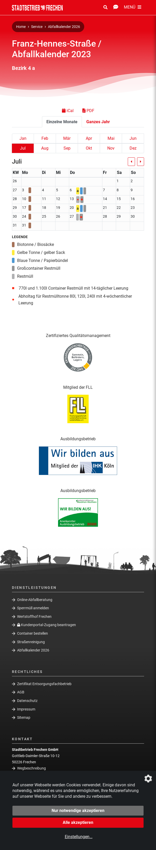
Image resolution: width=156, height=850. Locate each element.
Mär (66, 138)
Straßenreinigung (31, 642)
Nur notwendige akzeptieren (78, 810)
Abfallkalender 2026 (64, 27)
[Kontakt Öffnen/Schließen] (115, 7)
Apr (89, 138)
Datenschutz (27, 701)
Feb (44, 138)
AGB (20, 692)
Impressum (26, 709)
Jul (23, 148)
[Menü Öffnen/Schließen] (132, 7)
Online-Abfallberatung (34, 599)
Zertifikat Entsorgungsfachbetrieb (44, 684)
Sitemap (23, 717)
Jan (22, 138)
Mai (111, 138)
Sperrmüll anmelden (33, 608)
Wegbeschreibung (31, 768)
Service (36, 27)
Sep (66, 148)
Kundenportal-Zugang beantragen (46, 625)
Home (21, 27)
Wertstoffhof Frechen (34, 616)
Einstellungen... (79, 836)
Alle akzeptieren (78, 822)
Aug (44, 148)
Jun (133, 138)
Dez (133, 148)
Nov (111, 148)
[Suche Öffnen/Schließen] (105, 7)
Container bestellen (32, 633)
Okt (89, 148)
